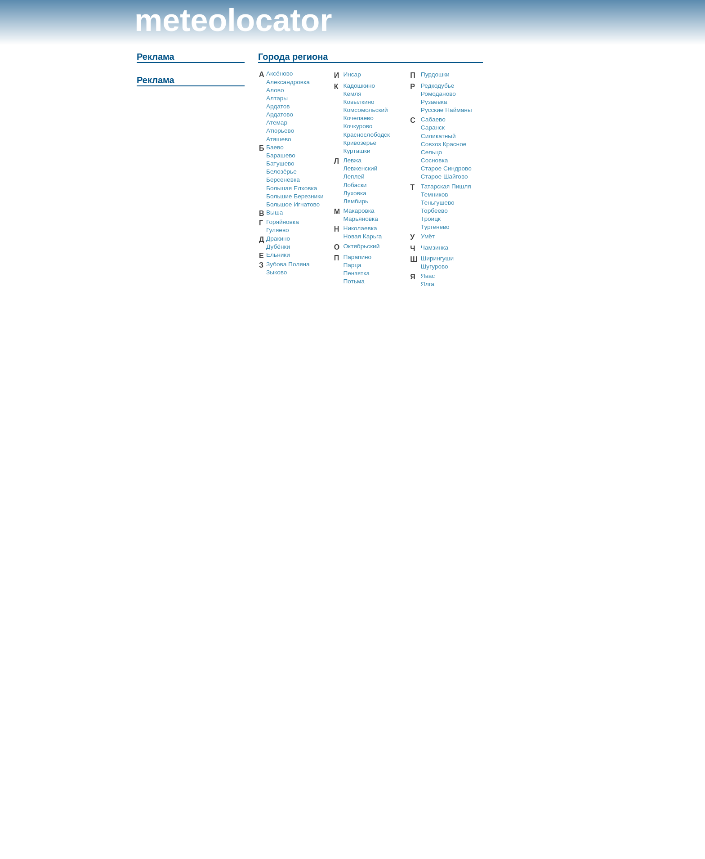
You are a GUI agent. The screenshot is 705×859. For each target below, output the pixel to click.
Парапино (357, 257)
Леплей (353, 176)
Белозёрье (281, 171)
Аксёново (279, 73)
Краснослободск (366, 134)
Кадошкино (359, 85)
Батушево (280, 163)
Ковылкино (358, 101)
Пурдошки (435, 74)
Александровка (288, 82)
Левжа (352, 160)
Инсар (352, 74)
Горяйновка (282, 222)
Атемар (276, 122)
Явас (428, 276)
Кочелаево (358, 118)
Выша (274, 212)
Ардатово (279, 114)
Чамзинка (434, 247)
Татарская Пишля (446, 186)
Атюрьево (280, 130)
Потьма (353, 281)
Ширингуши (437, 258)
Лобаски (354, 185)
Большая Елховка (291, 188)
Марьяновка (360, 218)
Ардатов (278, 106)
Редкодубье (438, 85)
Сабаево (433, 119)
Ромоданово (438, 93)
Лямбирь (355, 201)
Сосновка (434, 160)
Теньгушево (438, 202)
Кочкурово (357, 126)
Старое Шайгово (444, 176)
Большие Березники (295, 196)
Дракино (278, 238)
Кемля (352, 93)
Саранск (433, 127)
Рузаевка (434, 101)
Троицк (431, 218)
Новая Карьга (362, 236)
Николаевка (360, 228)
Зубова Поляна (288, 264)
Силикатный (438, 136)
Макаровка (358, 210)
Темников (434, 194)
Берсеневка (283, 179)
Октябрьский (361, 246)
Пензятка (356, 273)
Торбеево (434, 210)
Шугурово (434, 266)
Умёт (428, 236)
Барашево (280, 155)
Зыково (276, 272)
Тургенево (435, 227)
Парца (352, 265)
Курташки (356, 151)
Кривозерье (359, 142)
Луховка (354, 193)
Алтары (277, 98)
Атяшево (278, 139)
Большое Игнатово (293, 204)
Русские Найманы (446, 110)
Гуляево (277, 230)
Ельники (278, 254)
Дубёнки (278, 246)
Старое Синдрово (446, 168)
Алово (275, 90)
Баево (275, 147)
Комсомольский (365, 110)
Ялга (427, 284)
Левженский (360, 168)
